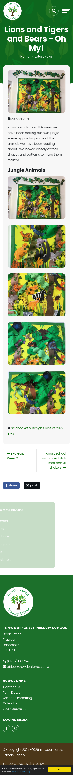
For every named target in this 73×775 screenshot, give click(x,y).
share (12, 485)
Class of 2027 (54, 428)
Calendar (10, 703)
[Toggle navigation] (66, 11)
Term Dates (11, 692)
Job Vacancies (14, 709)
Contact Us (11, 687)
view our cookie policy (21, 772)
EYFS (11, 433)
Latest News (44, 56)
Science (18, 428)
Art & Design (34, 428)
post (32, 485)
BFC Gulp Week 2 (16, 455)
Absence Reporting (17, 698)
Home (24, 56)
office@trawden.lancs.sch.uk (28, 666)
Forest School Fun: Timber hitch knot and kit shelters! (54, 460)
